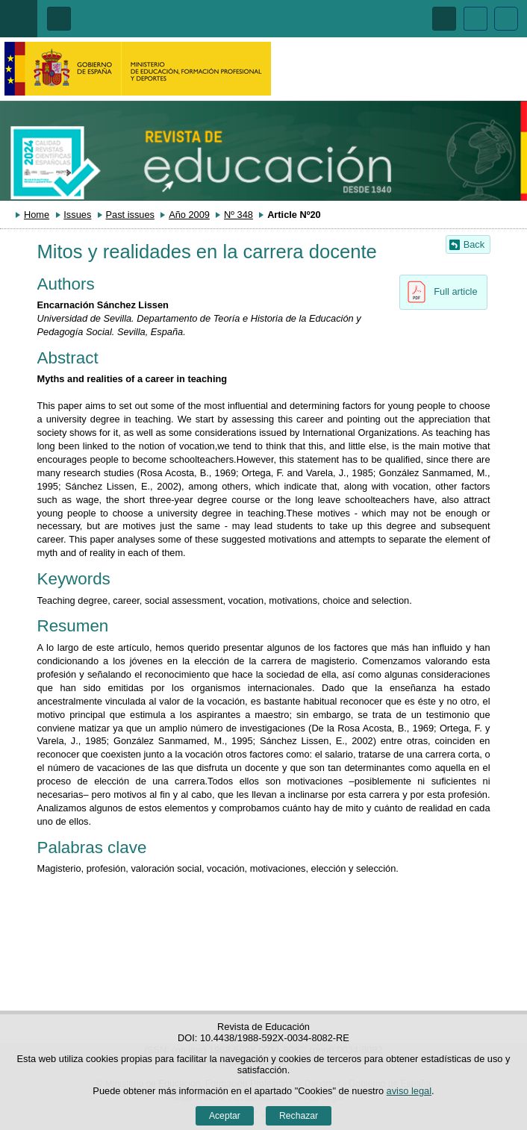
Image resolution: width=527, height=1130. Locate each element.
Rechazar (298, 1116)
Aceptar (224, 1116)
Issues (77, 214)
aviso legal (409, 1090)
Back (474, 244)
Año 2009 (189, 214)
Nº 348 (238, 214)
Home (36, 214)
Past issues (130, 214)
